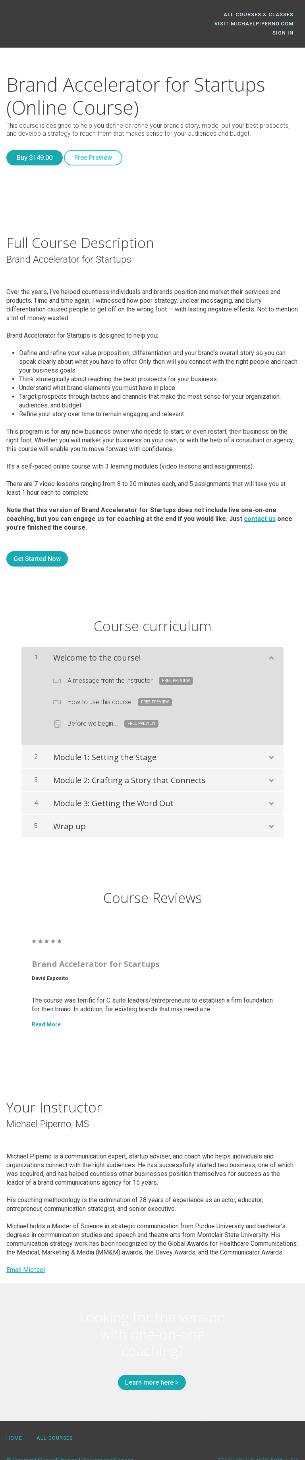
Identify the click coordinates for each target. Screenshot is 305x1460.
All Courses (55, 1419)
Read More (46, 1010)
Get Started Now (37, 544)
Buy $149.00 (34, 148)
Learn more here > (149, 1368)
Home (14, 1419)
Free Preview (98, 148)
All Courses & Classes (264, 15)
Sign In (288, 24)
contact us (260, 504)
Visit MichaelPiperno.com (223, 24)
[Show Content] (270, 642)
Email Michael (25, 1255)
